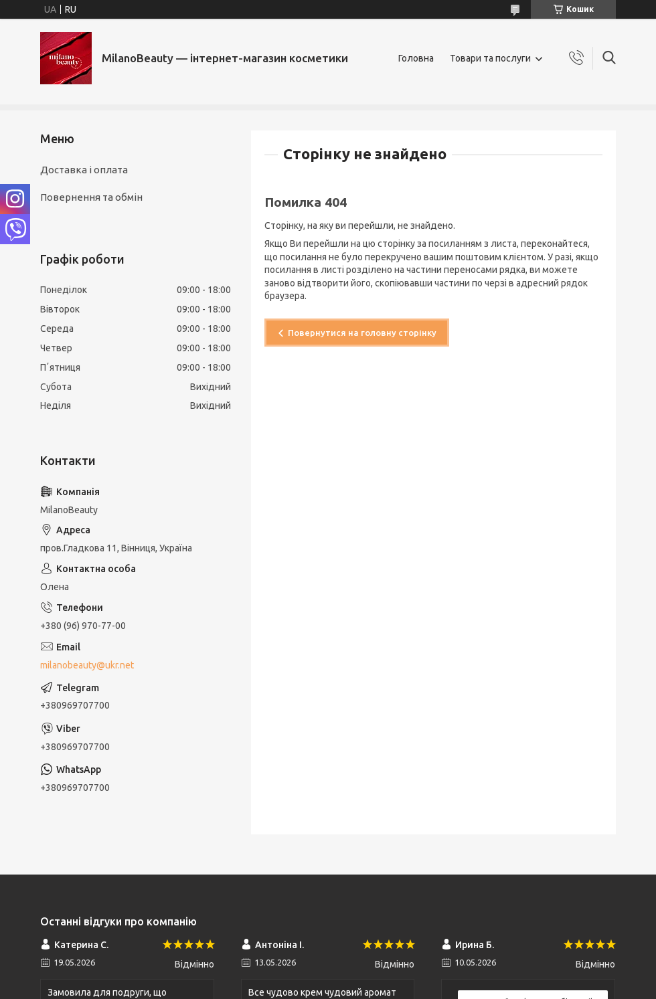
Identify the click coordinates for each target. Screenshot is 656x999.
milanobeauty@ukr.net (87, 665)
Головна (416, 58)
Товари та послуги (490, 58)
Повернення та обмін (91, 197)
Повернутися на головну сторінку (362, 332)
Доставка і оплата (84, 169)
